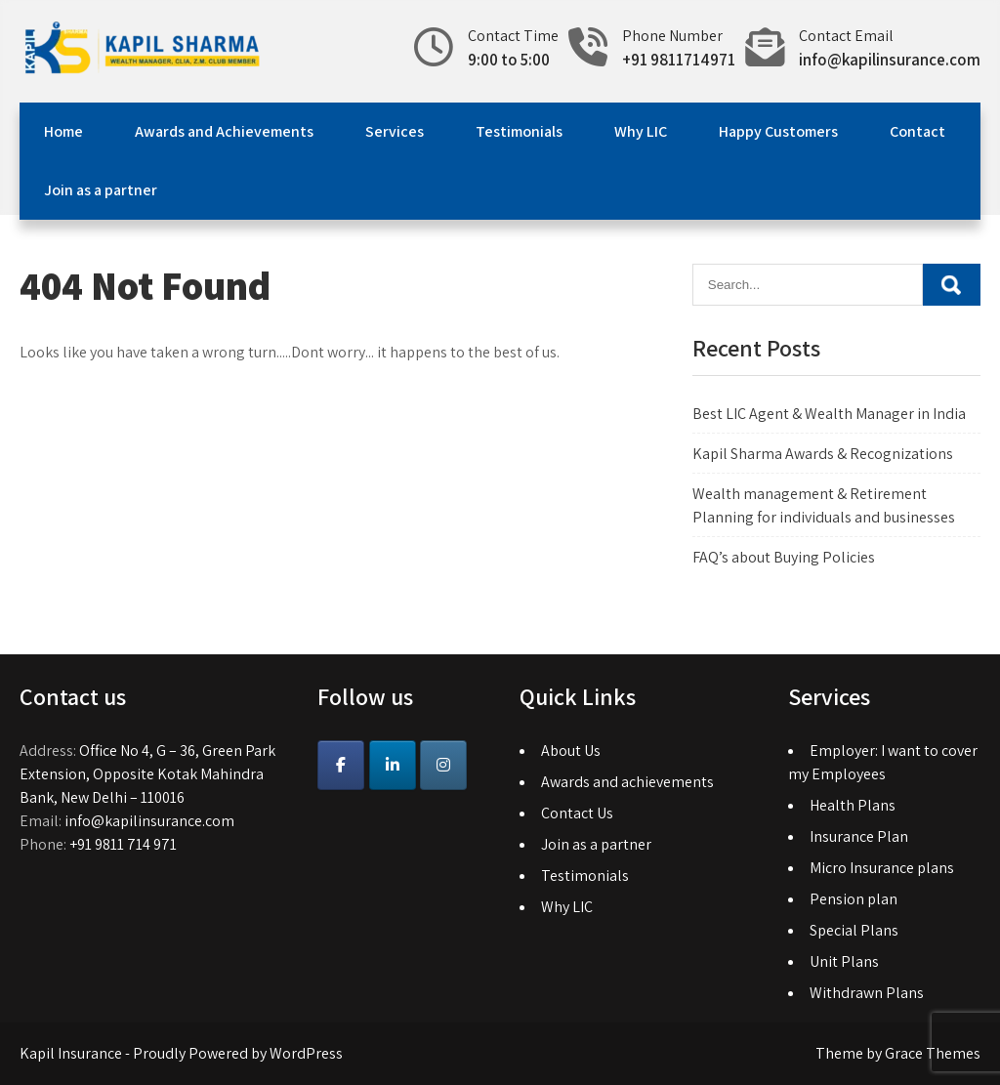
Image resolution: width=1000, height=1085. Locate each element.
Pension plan (853, 899)
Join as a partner (100, 190)
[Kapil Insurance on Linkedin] (392, 765)
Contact (917, 131)
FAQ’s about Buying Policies (783, 557)
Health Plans (853, 805)
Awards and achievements (627, 782)
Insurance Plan (859, 836)
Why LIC (640, 131)
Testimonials (519, 131)
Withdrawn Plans (867, 992)
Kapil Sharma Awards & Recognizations (822, 453)
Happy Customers (778, 131)
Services (394, 131)
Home (63, 131)
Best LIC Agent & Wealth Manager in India (829, 413)
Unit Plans (844, 961)
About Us (571, 750)
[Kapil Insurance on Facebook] (340, 765)
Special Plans (854, 930)
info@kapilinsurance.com (889, 59)
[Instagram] (443, 765)
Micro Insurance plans (882, 867)
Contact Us (577, 813)
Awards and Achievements (224, 131)
